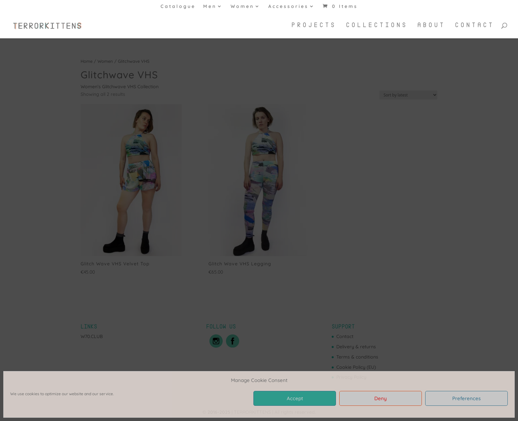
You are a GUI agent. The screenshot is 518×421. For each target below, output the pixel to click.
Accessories (288, 6)
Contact (474, 25)
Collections (377, 25)
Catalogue (178, 6)
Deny (380, 398)
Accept (295, 398)
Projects (313, 25)
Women (242, 6)
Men (209, 6)
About (431, 25)
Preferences (466, 398)
